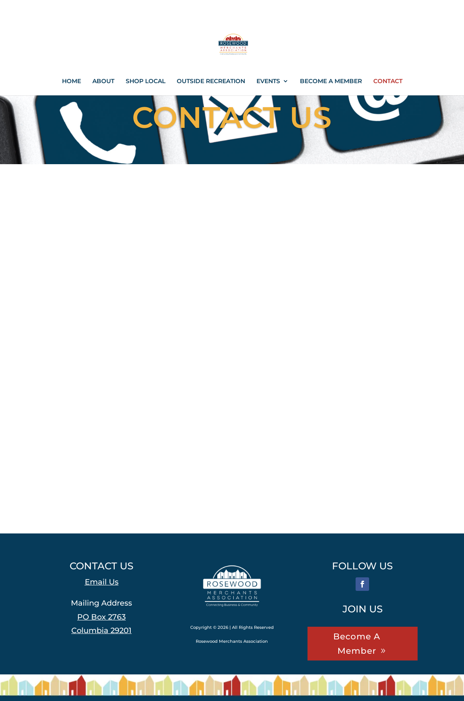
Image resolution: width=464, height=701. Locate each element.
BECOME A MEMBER (331, 81)
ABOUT (103, 81)
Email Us (102, 582)
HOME (71, 81)
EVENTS (268, 81)
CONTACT (387, 81)
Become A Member (356, 643)
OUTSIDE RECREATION (211, 81)
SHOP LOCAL (145, 81)
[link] (120, 630)
